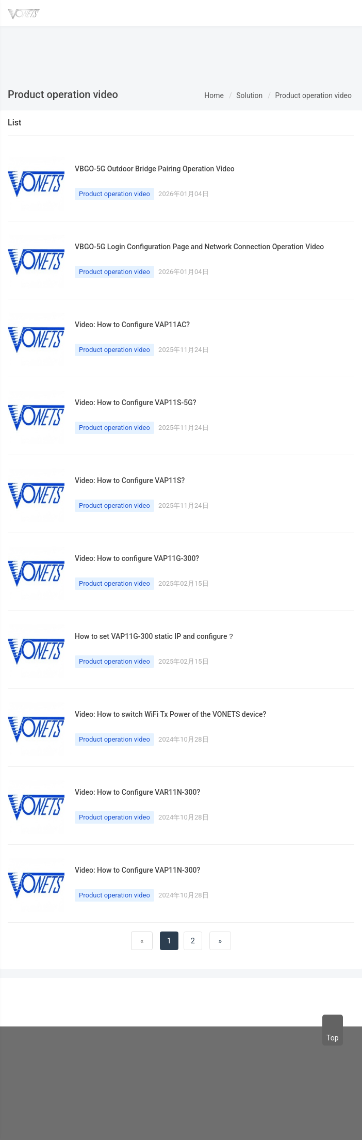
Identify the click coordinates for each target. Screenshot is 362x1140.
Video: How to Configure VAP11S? (130, 480)
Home (214, 95)
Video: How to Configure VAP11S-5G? (135, 402)
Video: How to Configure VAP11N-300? (137, 870)
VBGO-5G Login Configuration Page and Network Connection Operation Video (199, 247)
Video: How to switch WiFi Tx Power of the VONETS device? (170, 714)
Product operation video (313, 95)
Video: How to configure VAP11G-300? (137, 558)
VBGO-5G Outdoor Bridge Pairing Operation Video (155, 169)
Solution (249, 95)
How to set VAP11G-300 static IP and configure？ (155, 636)
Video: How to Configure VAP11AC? (132, 324)
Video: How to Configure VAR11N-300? (137, 792)
